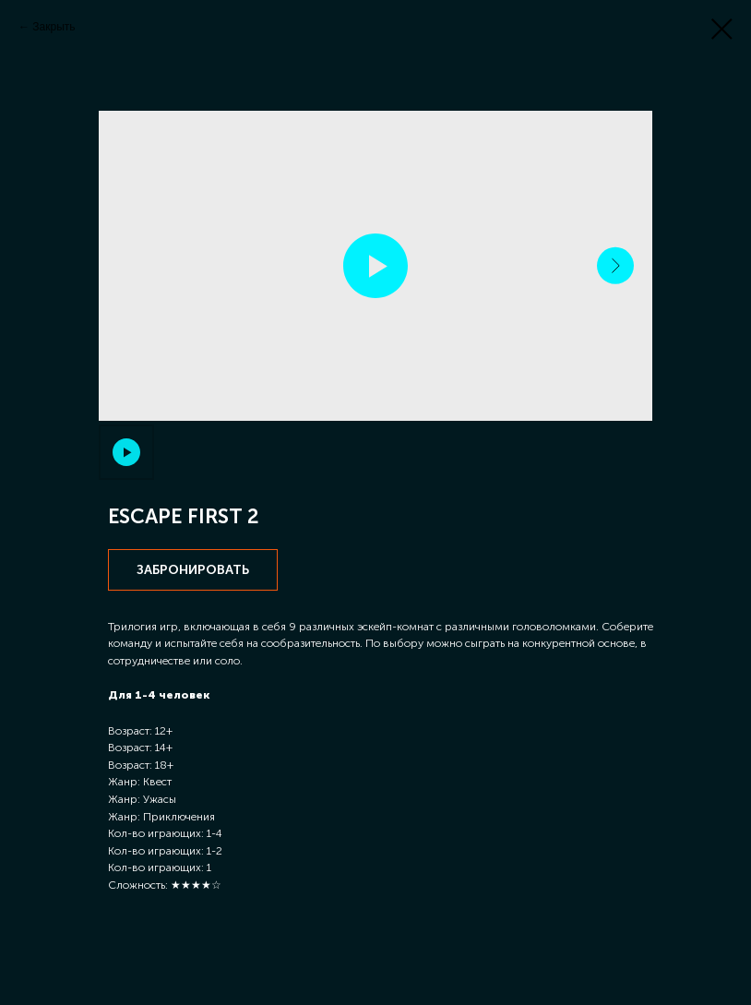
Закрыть (53, 26)
